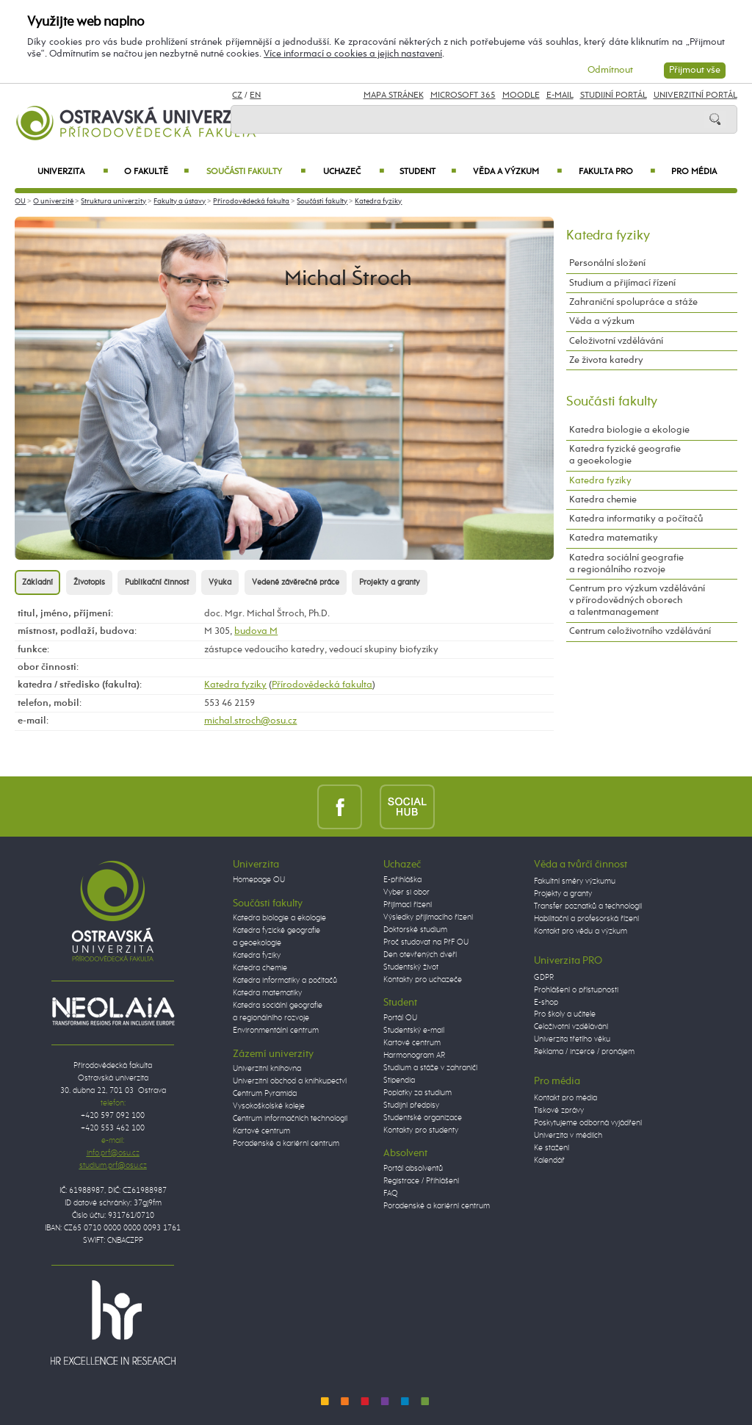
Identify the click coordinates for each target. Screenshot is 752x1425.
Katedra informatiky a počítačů (636, 519)
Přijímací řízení (407, 905)
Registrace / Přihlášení (421, 1181)
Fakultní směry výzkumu (574, 881)
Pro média (694, 171)
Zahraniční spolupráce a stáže (633, 302)
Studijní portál (613, 95)
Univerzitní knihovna (267, 1068)
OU (20, 201)
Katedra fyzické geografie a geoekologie (625, 455)
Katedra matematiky (613, 538)
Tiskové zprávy (559, 1110)
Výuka (220, 582)
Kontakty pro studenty (420, 1130)
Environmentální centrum (276, 1030)
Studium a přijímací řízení (622, 283)
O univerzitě (53, 201)
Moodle (521, 95)
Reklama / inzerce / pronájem (584, 1051)
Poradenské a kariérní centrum (286, 1143)
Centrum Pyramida (265, 1093)
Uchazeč (353, 171)
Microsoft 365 (463, 95)
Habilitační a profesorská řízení (586, 918)
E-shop (546, 1002)
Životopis (89, 582)
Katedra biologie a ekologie (629, 430)
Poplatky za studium (417, 1093)
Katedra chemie (603, 500)
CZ (237, 95)
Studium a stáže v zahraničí (430, 1068)
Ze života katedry (606, 360)
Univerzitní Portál (695, 95)
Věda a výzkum (517, 171)
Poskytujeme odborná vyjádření (588, 1123)
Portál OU (400, 1018)
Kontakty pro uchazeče (422, 979)
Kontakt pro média (565, 1098)
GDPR (544, 977)
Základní (37, 582)
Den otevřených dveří (420, 954)
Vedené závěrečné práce (295, 582)
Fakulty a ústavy (179, 201)
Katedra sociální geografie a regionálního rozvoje (626, 563)
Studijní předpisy (411, 1105)
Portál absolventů (413, 1168)
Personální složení (607, 263)
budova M (256, 631)
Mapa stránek (394, 95)
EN (255, 95)
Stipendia (399, 1080)
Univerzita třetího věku (572, 1039)
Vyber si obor (406, 892)
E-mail (560, 95)
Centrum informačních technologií (290, 1118)
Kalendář (549, 1160)
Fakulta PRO (617, 171)
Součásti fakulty (255, 171)
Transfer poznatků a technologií (588, 906)
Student (428, 171)
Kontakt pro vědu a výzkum (580, 931)
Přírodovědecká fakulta (251, 201)
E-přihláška (402, 880)
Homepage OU (259, 880)
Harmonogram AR (414, 1055)
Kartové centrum (261, 1131)
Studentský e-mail (413, 1030)
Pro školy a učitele (565, 1014)
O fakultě (156, 171)
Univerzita (72, 171)
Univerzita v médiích (568, 1135)
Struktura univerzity (113, 201)
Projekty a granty (389, 582)
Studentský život (410, 967)
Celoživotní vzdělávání (616, 341)
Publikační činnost (157, 582)
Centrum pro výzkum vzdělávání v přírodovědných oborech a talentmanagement (637, 600)
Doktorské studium (415, 930)
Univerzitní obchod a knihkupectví (290, 1081)
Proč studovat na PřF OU (426, 942)
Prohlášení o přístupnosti (576, 990)
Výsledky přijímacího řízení (428, 917)
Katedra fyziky (378, 201)
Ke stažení (551, 1148)
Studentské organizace (422, 1118)
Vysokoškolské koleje (269, 1106)
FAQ (390, 1193)
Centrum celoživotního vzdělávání (640, 631)
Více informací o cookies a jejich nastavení (353, 54)
